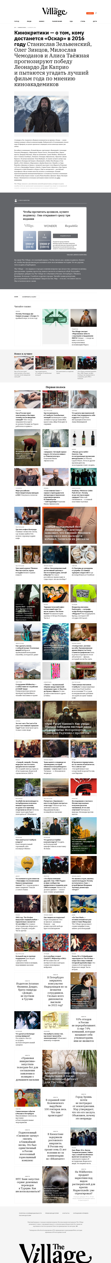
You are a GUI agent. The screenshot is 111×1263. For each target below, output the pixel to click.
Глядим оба (75, 329)
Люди (29, 21)
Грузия (73, 759)
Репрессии (74, 798)
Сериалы (46, 449)
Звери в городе (20, 643)
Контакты (65, 1213)
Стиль (83, 21)
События (18, 1109)
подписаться (65, 236)
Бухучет (74, 449)
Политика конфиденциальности (30, 1213)
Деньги (17, 876)
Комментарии (22, 27)
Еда (71, 21)
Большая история (50, 523)
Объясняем (19, 449)
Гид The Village (48, 410)
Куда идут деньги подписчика (77, 254)
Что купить (19, 488)
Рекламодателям (25, 1215)
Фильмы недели (48, 565)
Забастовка (19, 682)
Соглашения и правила (80, 1213)
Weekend (18, 311)
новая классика (76, 488)
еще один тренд (76, 837)
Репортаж (18, 410)
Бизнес (41, 21)
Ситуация (74, 604)
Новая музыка (19, 604)
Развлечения (57, 21)
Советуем (74, 565)
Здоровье (74, 410)
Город (16, 21)
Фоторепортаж (49, 721)
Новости (27, 981)
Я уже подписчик (22, 200)
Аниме (45, 643)
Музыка (46, 604)
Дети (95, 21)
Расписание (19, 837)
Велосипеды (19, 798)
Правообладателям (52, 1213)
